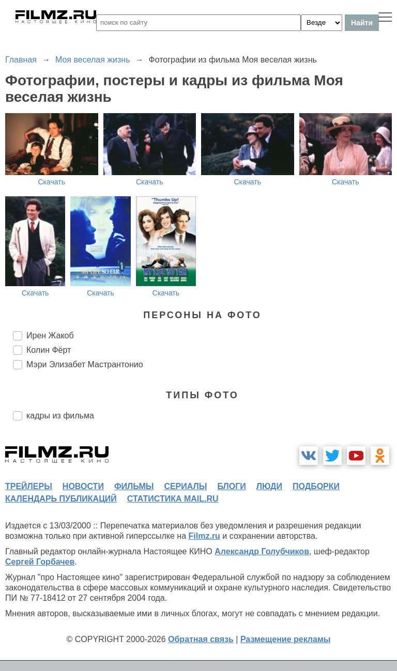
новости (83, 486)
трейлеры (28, 486)
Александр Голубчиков (262, 551)
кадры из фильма (60, 415)
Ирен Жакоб (50, 335)
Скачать (52, 182)
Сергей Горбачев (39, 561)
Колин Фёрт (48, 350)
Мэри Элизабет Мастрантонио (84, 364)
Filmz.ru (204, 536)
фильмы (134, 486)
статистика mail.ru (173, 498)
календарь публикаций (61, 498)
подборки (316, 486)
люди (269, 486)
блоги (231, 486)
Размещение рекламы (285, 639)
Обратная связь (201, 639)
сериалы (185, 486)
